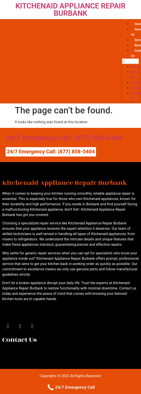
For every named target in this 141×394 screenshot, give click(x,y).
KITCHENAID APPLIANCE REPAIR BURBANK (70, 10)
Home (135, 66)
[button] (130, 61)
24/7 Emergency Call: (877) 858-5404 (64, 138)
